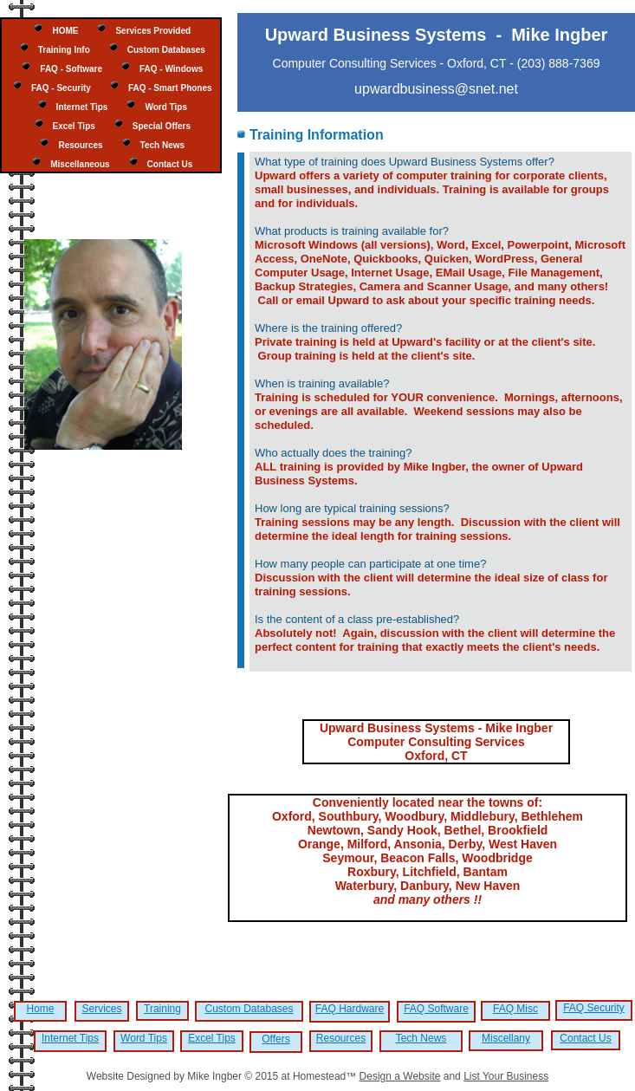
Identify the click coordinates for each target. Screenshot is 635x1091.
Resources (341, 1038)
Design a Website (400, 1076)
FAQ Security (594, 1008)
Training (162, 1009)
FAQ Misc (515, 1009)
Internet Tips (70, 1038)
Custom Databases (248, 1009)
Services (101, 1009)
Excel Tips (212, 1038)
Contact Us (585, 1038)
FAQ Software (436, 1009)
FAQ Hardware (349, 1009)
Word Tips (143, 1038)
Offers (275, 1039)
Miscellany (506, 1038)
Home (40, 1009)
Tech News (421, 1038)
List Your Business (505, 1076)
